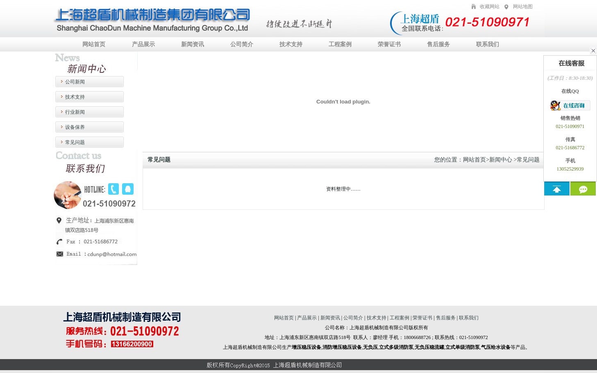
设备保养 (75, 127)
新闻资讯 (192, 44)
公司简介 (241, 44)
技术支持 (290, 44)
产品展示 (143, 44)
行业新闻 (75, 112)
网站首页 (93, 44)
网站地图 (523, 6)
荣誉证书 (389, 44)
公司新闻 (75, 82)
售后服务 (438, 44)
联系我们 (487, 44)
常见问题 (75, 142)
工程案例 (340, 44)
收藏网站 (489, 6)
